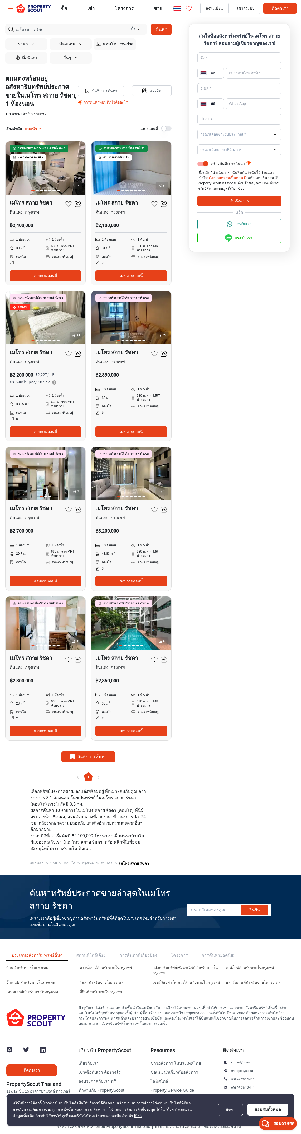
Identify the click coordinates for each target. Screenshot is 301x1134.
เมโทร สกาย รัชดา (134, 863)
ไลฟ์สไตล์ (159, 1081)
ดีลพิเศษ (26, 58)
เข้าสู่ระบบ (246, 8)
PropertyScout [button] (241, 1062)
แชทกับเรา (239, 224)
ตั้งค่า (230, 1109)
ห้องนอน (70, 44)
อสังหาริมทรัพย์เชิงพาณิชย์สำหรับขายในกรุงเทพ (185, 970)
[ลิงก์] (138, 1116)
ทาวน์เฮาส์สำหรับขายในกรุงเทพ (106, 967)
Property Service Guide (172, 1090)
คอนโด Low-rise (114, 44)
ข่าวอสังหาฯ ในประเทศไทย (175, 1063)
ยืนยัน (254, 909)
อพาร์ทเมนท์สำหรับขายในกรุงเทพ (253, 982)
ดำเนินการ (239, 200)
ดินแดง (106, 863)
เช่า (91, 8)
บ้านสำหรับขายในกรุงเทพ (27, 967)
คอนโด (69, 863)
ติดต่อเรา (280, 8)
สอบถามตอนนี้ (45, 276)
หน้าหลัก (36, 863)
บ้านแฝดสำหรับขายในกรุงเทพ (30, 982)
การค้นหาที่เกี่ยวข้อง (138, 955)
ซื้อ (64, 8)
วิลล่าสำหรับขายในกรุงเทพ (101, 982)
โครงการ (179, 955)
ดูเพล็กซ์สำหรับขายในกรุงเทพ (250, 967)
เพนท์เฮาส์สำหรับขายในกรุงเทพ (32, 992)
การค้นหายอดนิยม (219, 955)
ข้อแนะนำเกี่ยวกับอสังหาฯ (174, 1072)
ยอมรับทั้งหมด (268, 1109)
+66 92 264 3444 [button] (242, 1079)
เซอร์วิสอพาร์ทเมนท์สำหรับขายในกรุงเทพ (186, 982)
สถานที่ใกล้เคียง (91, 955)
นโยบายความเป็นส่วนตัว (227, 178)
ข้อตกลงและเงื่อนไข (222, 1126)
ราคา (26, 44)
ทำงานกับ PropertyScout (101, 1090)
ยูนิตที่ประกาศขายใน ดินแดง (65, 848)
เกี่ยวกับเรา (89, 1063)
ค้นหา (161, 29)
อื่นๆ (70, 58)
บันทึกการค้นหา (101, 91)
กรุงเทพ (88, 863)
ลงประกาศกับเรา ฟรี (97, 1081)
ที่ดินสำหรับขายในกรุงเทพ (101, 992)
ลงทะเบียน (214, 8)
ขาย (158, 8)
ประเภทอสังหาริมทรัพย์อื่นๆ (37, 955)
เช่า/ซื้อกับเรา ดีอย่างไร (100, 1072)
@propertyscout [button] (242, 1071)
